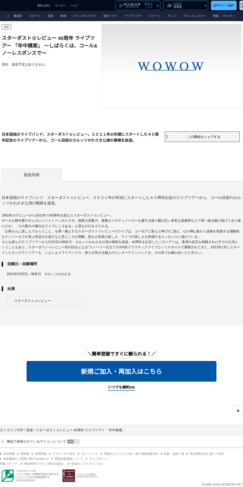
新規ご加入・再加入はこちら (121, 371)
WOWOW (17, 5)
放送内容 (31, 175)
